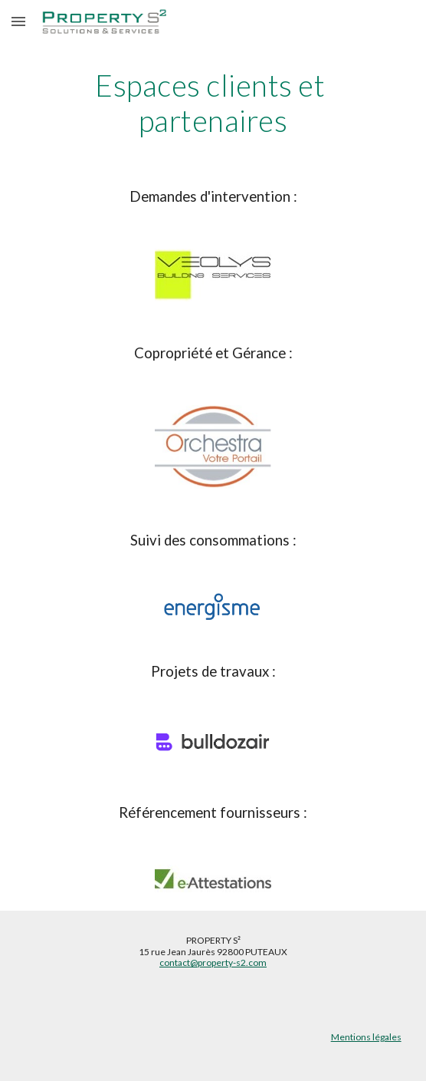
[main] (212, 103)
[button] (18, 21)
